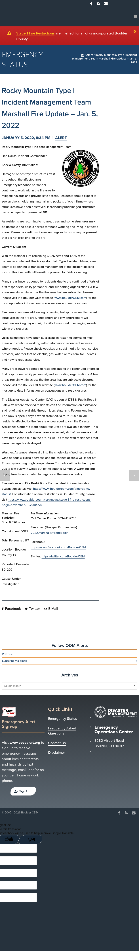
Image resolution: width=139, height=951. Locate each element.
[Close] (136, 32)
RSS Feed (8, 654)
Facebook (11, 608)
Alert (61, 137)
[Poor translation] (30, 838)
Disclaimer (56, 752)
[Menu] (135, 16)
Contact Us (57, 742)
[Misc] (105, 3)
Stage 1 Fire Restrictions (35, 33)
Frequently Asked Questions (62, 731)
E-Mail (51, 608)
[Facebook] (91, 3)
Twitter (32, 608)
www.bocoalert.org (25, 742)
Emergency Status (62, 718)
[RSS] (98, 3)
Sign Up (22, 791)
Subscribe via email (14, 661)
